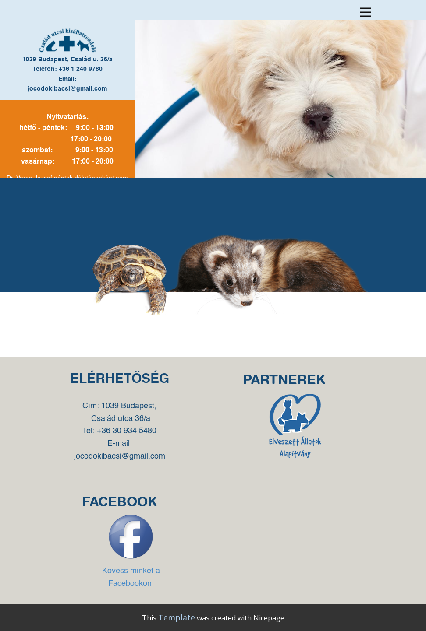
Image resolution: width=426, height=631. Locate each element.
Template (176, 617)
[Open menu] (365, 12)
